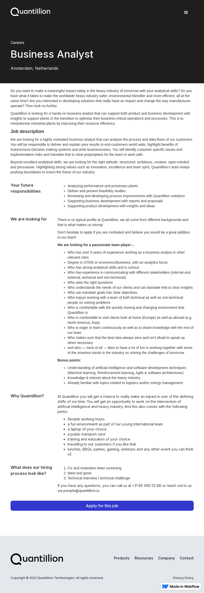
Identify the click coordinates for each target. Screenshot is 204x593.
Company (166, 558)
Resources (144, 558)
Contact (187, 558)
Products (122, 558)
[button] (186, 12)
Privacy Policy (183, 578)
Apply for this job (102, 505)
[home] (30, 11)
